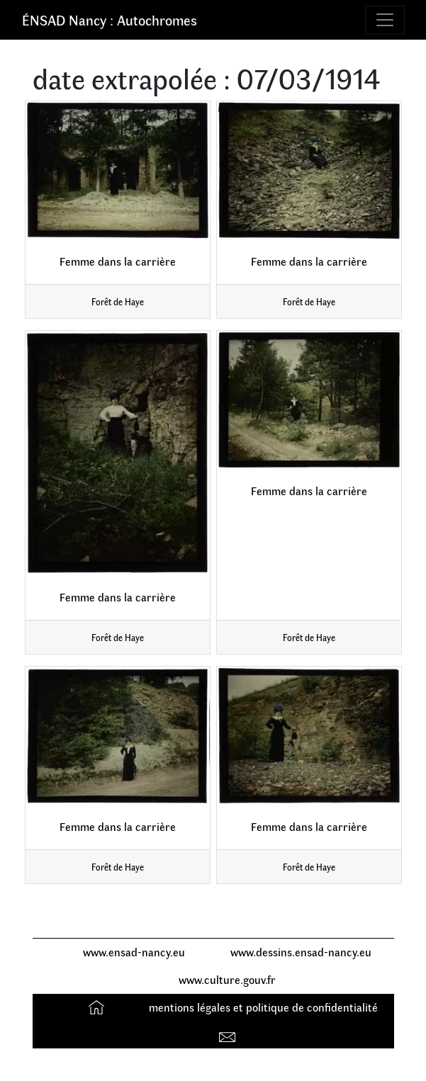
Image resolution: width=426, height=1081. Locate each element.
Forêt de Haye (117, 301)
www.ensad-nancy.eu (134, 951)
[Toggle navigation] (385, 20)
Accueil (98, 1007)
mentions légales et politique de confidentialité (263, 1007)
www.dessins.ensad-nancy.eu (300, 951)
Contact (229, 1033)
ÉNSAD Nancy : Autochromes (109, 19)
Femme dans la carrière (118, 261)
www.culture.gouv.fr (227, 979)
